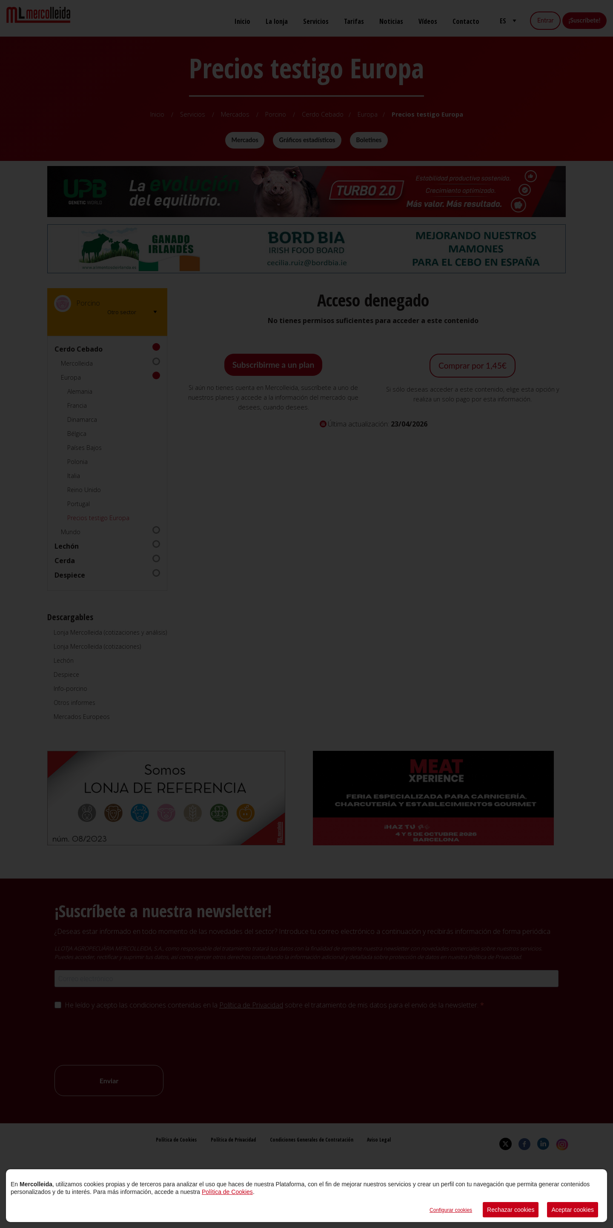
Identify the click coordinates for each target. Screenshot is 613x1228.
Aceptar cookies (572, 1209)
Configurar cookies (451, 1210)
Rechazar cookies (510, 1209)
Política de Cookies (227, 1191)
